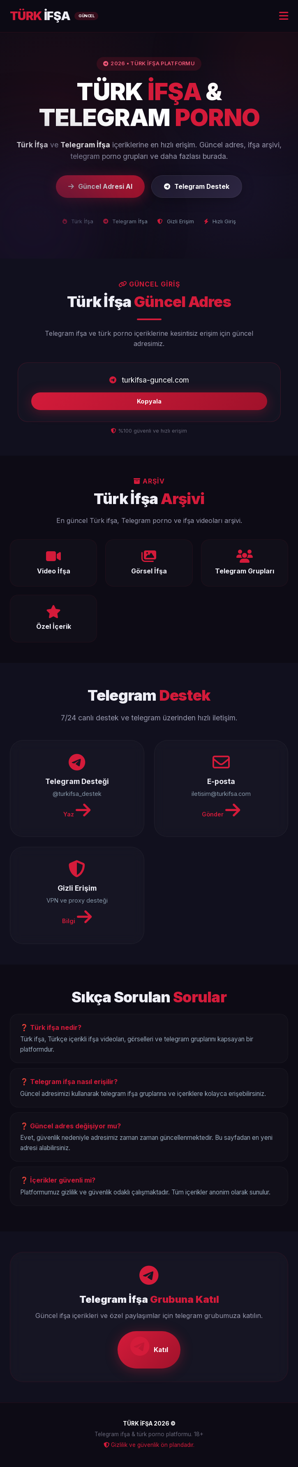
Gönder (221, 810)
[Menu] (283, 16)
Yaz (76, 810)
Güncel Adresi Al (99, 186)
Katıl (149, 1347)
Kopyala (149, 401)
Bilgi (77, 917)
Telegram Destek (197, 186)
